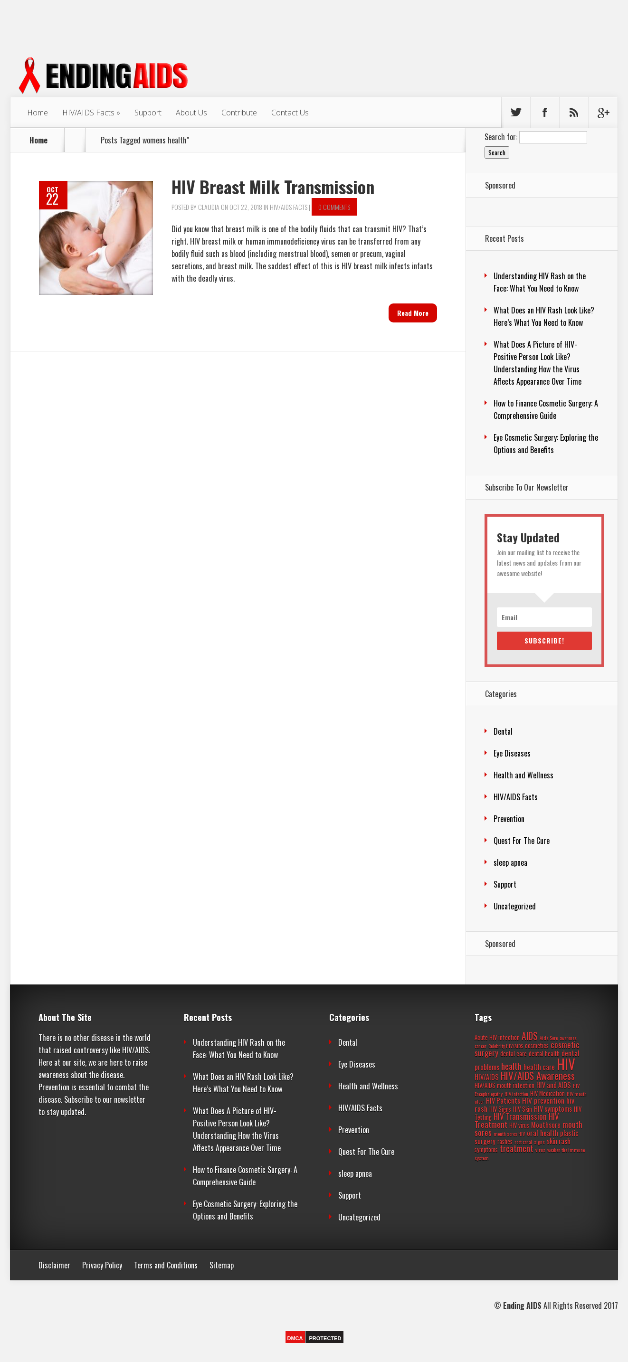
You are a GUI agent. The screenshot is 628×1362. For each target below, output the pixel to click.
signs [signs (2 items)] (539, 1141)
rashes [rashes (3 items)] (505, 1141)
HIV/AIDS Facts (88, 112)
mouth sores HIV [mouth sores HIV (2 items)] (509, 1133)
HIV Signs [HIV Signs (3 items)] (500, 1109)
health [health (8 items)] (511, 1065)
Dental (503, 731)
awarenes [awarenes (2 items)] (568, 1037)
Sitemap (221, 1265)
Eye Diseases (512, 753)
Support (148, 112)
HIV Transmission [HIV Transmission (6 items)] (520, 1116)
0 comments (334, 207)
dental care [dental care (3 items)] (513, 1053)
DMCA (295, 1338)
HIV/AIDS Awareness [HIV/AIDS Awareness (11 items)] (538, 1075)
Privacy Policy (102, 1265)
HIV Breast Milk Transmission (272, 186)
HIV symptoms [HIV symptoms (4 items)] (553, 1109)
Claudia (208, 207)
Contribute (239, 112)
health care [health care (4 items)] (539, 1067)
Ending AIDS (522, 1305)
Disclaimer (54, 1265)
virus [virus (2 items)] (540, 1150)
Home (37, 112)
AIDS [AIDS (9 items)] (530, 1036)
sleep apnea (510, 862)
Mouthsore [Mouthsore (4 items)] (546, 1125)
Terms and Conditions (166, 1265)
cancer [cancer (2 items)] (480, 1046)
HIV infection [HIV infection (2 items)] (516, 1093)
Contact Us (290, 112)
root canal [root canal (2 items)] (523, 1141)
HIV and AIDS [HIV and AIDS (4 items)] (553, 1085)
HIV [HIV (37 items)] (566, 1063)
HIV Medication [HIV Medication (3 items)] (547, 1093)
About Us (191, 112)
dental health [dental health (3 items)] (544, 1053)
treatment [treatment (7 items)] (516, 1148)
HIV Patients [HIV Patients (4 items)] (503, 1101)
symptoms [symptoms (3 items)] (486, 1149)
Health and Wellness (523, 775)
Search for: (501, 136)
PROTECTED (325, 1338)
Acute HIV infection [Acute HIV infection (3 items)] (497, 1037)
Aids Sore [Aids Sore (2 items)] (549, 1037)
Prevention (509, 818)
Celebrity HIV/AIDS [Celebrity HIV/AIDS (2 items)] (505, 1046)
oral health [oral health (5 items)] (542, 1132)
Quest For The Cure (522, 840)
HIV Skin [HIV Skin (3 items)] (522, 1109)
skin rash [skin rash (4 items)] (559, 1141)
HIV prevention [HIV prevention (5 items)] (543, 1100)
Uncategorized (515, 906)
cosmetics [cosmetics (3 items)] (537, 1045)
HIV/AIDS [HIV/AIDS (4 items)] (487, 1077)
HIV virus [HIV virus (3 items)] (519, 1125)
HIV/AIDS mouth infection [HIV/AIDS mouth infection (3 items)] (504, 1085)
